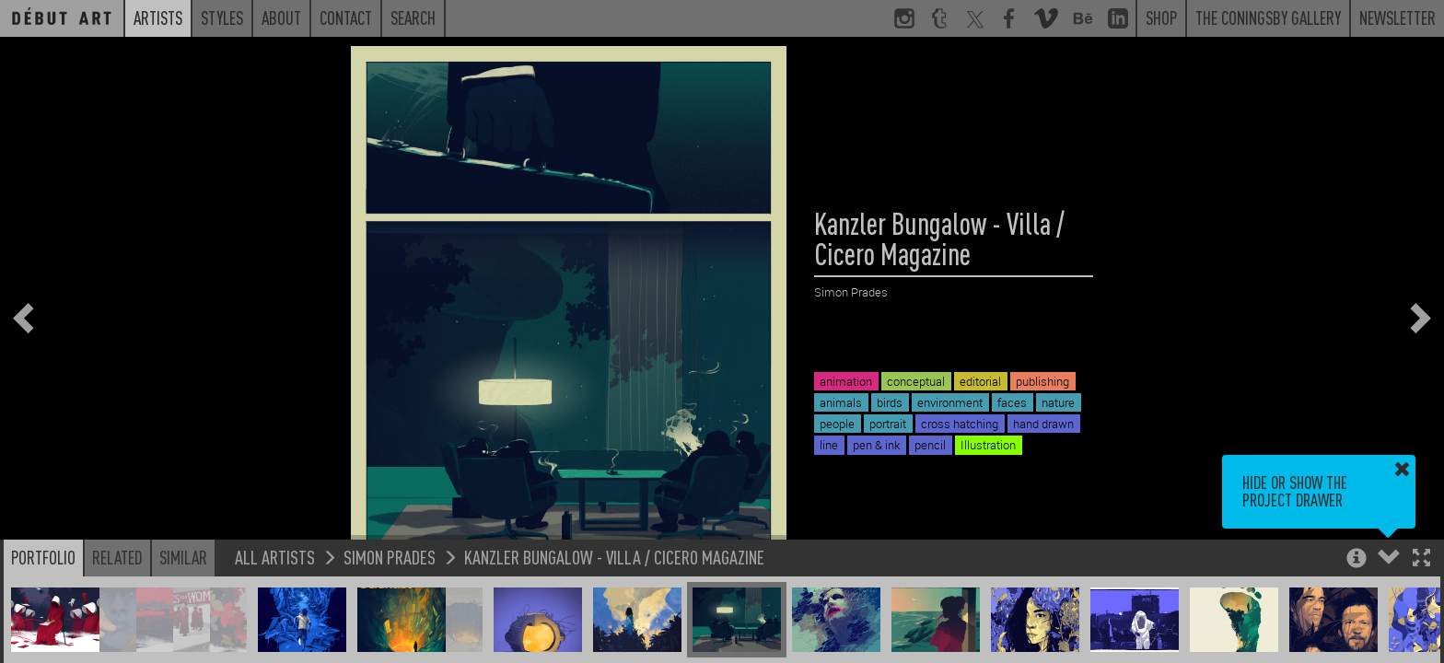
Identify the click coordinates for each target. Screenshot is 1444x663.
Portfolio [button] (43, 557)
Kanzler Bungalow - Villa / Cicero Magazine (614, 556)
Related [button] (117, 557)
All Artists (275, 556)
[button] (1421, 559)
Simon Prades (390, 556)
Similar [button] (183, 557)
